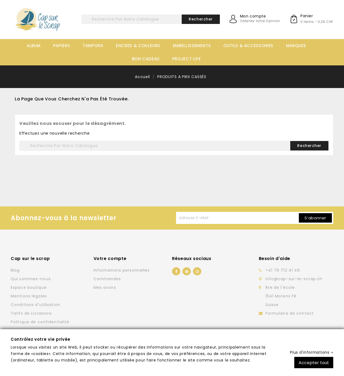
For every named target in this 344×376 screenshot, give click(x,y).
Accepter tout (314, 362)
